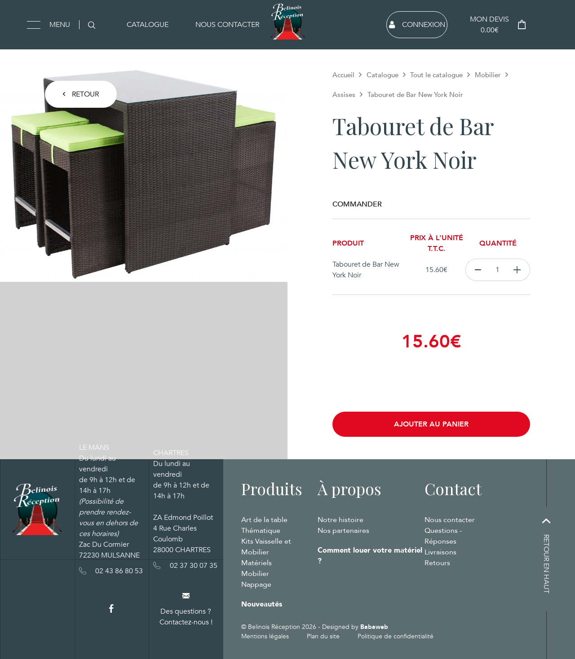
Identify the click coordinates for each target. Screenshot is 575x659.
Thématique (260, 531)
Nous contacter (227, 25)
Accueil (343, 74)
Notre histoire (340, 520)
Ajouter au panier (431, 424)
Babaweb (374, 627)
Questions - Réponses (443, 536)
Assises (343, 94)
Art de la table (264, 520)
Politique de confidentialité (395, 636)
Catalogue (147, 25)
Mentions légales (265, 636)
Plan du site (323, 636)
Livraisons (440, 552)
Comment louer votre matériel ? (370, 555)
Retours (437, 563)
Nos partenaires (343, 531)
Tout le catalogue (436, 74)
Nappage (256, 584)
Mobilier (488, 74)
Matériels (256, 563)
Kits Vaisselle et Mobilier (266, 546)
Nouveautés (261, 604)
